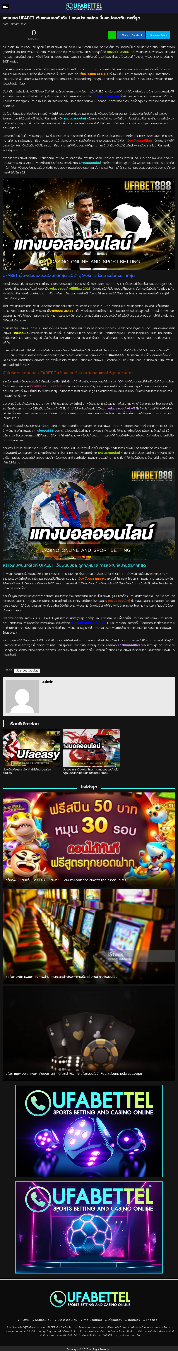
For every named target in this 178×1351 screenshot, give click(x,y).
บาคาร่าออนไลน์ (67, 1319)
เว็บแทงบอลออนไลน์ (27, 671)
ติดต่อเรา (134, 1319)
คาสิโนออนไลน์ (92, 1319)
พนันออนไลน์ (43, 1319)
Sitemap (152, 1319)
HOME (24, 1319)
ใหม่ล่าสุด (89, 786)
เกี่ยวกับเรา (115, 1319)
